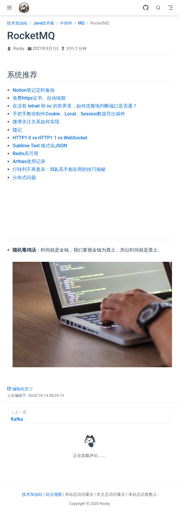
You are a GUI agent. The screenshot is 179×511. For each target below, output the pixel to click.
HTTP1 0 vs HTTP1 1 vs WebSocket (50, 138)
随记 (17, 130)
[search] (158, 7)
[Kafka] (89, 415)
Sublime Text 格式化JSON (40, 145)
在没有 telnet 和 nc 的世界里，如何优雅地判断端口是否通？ (75, 106)
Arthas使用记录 (29, 161)
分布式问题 (24, 177)
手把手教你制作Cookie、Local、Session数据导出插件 (69, 114)
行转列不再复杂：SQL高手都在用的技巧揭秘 (59, 169)
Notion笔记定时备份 (34, 90)
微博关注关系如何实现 (36, 121)
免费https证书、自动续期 (39, 98)
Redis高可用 (25, 153)
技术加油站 (32, 494)
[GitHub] (145, 7)
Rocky (19, 48)
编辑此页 (20, 389)
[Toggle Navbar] (170, 7)
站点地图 (54, 494)
